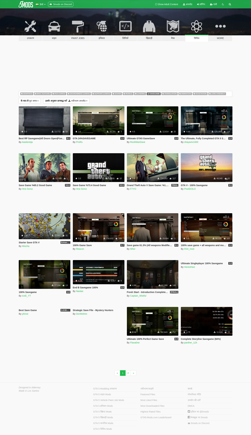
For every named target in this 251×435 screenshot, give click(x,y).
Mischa (25, 246)
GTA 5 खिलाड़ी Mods (103, 417)
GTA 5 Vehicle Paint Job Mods (108, 400)
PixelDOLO (190, 189)
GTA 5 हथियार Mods (103, 406)
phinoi (25, 314)
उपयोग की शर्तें (194, 400)
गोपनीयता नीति (194, 394)
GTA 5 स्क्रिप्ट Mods (102, 411)
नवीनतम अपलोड (66, 100)
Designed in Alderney (30, 387)
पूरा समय (30, 100)
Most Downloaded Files (153, 406)
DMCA (191, 406)
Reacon (80, 249)
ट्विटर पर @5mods (198, 411)
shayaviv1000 (191, 142)
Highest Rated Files (151, 411)
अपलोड (187, 4)
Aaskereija (27, 142)
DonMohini (81, 314)
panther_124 (190, 342)
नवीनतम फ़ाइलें (147, 388)
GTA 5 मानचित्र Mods (103, 423)
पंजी (213, 4)
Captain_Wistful (138, 295)
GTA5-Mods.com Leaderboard (156, 417)
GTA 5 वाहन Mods (102, 394)
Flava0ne (135, 342)
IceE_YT (26, 295)
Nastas (79, 291)
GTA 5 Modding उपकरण (105, 388)
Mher (132, 249)
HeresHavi (189, 267)
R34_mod (189, 249)
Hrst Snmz (27, 189)
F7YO (133, 189)
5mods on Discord (198, 423)
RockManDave (137, 142)
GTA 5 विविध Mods (102, 429)
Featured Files (148, 394)
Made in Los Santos (29, 390)
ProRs (79, 142)
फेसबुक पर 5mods (198, 417)
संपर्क (190, 388)
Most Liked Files (149, 400)
